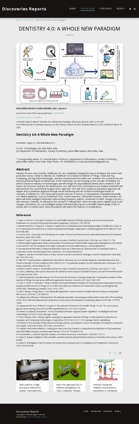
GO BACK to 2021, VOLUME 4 (29, 117)
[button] (130, 9)
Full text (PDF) (58, 113)
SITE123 (30, 417)
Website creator (40, 417)
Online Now (28, 20)
